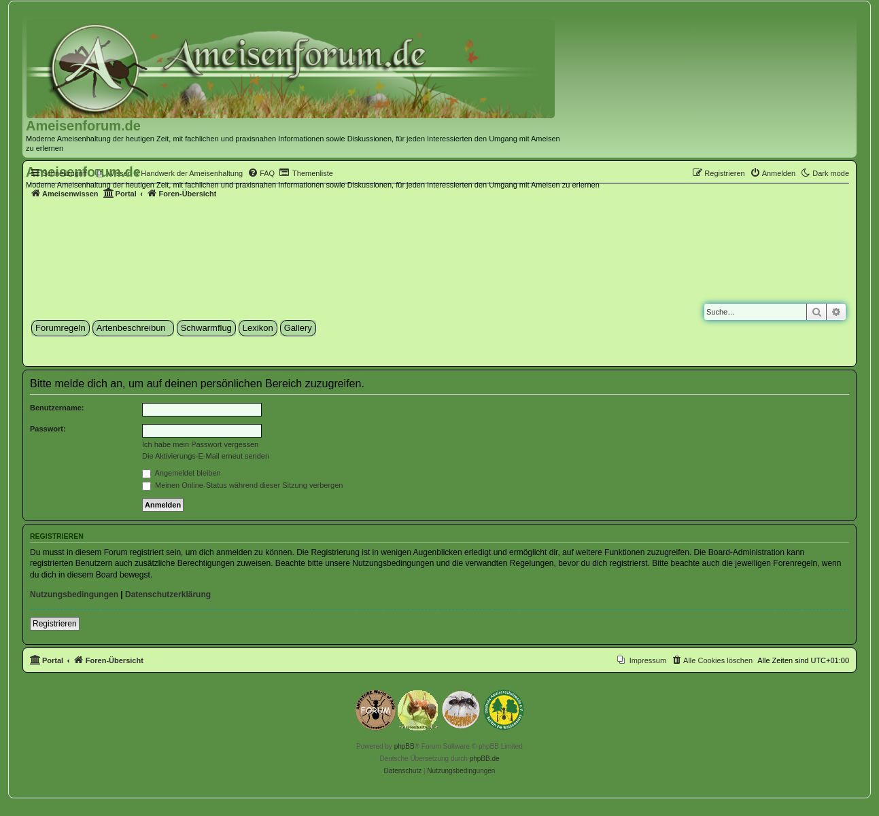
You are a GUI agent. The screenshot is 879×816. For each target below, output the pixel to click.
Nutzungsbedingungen (74, 594)
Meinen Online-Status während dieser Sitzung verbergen (242, 485)
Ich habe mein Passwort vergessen (200, 444)
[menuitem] (169, 173)
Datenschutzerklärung (168, 594)
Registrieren (55, 623)
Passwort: (48, 429)
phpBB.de (485, 758)
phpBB (404, 746)
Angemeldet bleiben (181, 473)
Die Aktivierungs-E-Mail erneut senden (205, 456)
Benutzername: (57, 408)
